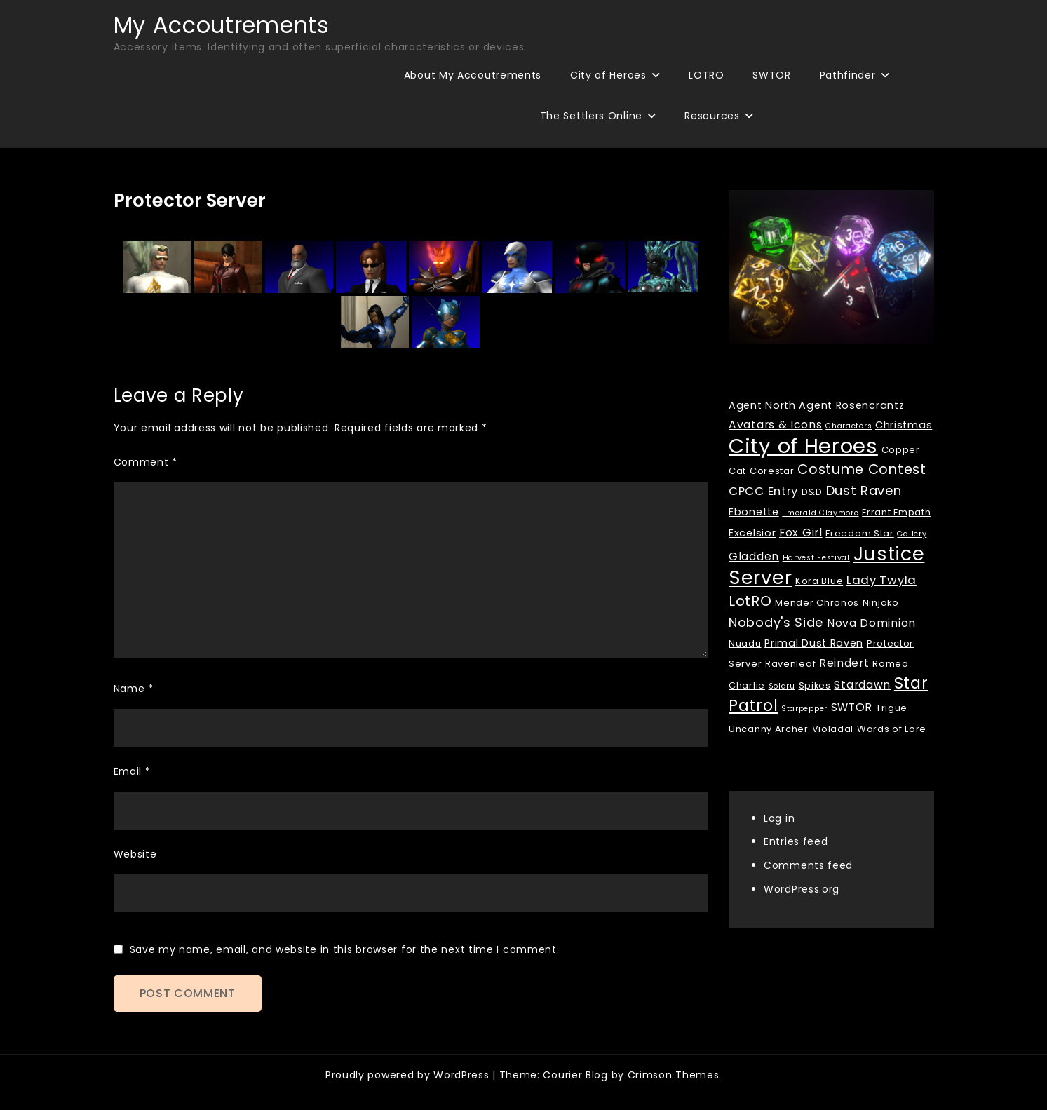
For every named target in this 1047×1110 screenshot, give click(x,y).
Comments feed (808, 865)
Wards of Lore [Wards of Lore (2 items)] (891, 729)
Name (134, 689)
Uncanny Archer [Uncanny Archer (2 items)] (769, 729)
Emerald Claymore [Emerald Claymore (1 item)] (820, 513)
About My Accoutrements (472, 75)
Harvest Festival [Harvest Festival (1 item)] (816, 558)
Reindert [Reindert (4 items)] (844, 663)
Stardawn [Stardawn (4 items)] (862, 684)
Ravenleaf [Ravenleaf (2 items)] (790, 663)
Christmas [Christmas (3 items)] (903, 425)
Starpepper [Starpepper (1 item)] (804, 708)
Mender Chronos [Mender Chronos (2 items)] (817, 602)
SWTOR (771, 75)
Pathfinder (848, 75)
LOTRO (706, 75)
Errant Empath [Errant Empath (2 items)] (896, 512)
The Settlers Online (591, 116)
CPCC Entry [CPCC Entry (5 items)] (763, 490)
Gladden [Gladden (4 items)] (754, 556)
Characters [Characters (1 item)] (848, 426)
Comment (145, 462)
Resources (711, 116)
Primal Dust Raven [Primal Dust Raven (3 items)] (813, 643)
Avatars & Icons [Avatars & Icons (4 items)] (776, 424)
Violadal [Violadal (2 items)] (833, 729)
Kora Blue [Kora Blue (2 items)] (819, 581)
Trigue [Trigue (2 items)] (891, 708)
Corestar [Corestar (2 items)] (772, 471)
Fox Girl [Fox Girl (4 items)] (801, 532)
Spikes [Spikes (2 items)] (815, 685)
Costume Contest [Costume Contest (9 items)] (861, 469)
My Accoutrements (222, 25)
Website (135, 854)
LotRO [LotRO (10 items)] (750, 601)
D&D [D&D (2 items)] (812, 492)
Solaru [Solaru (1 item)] (782, 686)
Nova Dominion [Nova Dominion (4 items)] (871, 623)
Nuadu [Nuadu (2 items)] (745, 643)
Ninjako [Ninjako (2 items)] (881, 602)
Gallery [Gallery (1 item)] (911, 534)
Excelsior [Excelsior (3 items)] (752, 533)
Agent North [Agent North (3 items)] (762, 405)
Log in (779, 818)
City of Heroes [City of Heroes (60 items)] (803, 445)
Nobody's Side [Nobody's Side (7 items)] (776, 622)
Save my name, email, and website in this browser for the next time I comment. (345, 949)
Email (132, 771)
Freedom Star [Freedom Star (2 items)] (859, 533)
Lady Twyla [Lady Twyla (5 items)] (881, 579)
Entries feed (796, 841)
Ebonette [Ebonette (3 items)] (754, 512)
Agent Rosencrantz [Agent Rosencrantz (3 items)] (851, 405)
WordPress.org (801, 889)
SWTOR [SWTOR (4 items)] (852, 707)
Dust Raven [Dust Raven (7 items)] (864, 490)
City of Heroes (608, 75)
